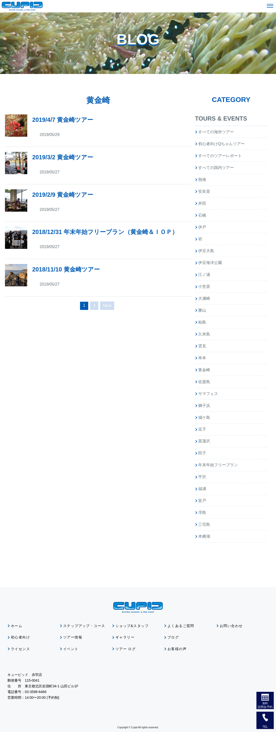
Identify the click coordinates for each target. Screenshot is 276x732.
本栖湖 (204, 536)
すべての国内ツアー (216, 168)
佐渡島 (204, 382)
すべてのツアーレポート (220, 156)
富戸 (202, 501)
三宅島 (204, 524)
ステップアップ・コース (84, 626)
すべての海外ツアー (216, 132)
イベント (71, 649)
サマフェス (208, 394)
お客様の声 (177, 649)
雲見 (202, 346)
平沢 (202, 477)
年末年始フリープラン (218, 465)
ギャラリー (125, 637)
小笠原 (204, 286)
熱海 (202, 179)
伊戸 (202, 227)
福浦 (202, 489)
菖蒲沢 (204, 441)
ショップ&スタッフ (132, 626)
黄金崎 (204, 370)
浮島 (202, 512)
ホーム (16, 626)
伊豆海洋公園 (210, 263)
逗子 (202, 429)
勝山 (202, 310)
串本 (202, 358)
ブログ (173, 637)
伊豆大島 (206, 251)
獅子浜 (204, 405)
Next (107, 305)
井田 (202, 203)
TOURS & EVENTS (221, 118)
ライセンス (20, 649)
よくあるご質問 (180, 626)
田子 (202, 453)
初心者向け (20, 637)
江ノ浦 (204, 274)
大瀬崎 (204, 298)
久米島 (204, 334)
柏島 (202, 322)
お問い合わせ (231, 626)
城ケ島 (204, 417)
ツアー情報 (72, 637)
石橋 (202, 215)
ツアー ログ (125, 649)
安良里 (204, 191)
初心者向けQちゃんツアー (221, 144)
